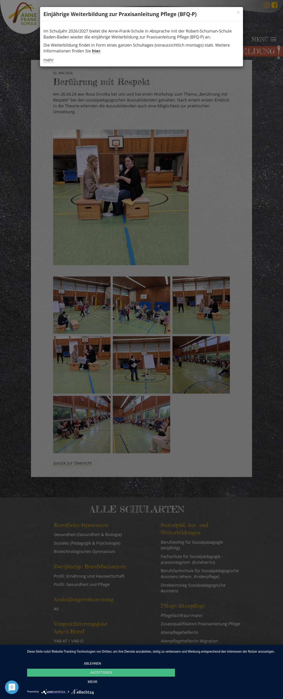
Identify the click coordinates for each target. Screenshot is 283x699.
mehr (48, 60)
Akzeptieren (153, 683)
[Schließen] (238, 12)
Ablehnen (64, 683)
